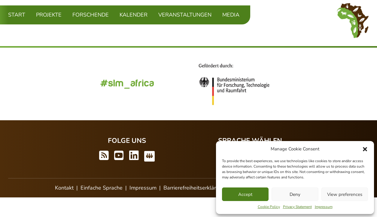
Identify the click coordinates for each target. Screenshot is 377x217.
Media (230, 14)
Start (16, 14)
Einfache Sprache (102, 187)
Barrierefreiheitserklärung (194, 187)
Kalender (133, 14)
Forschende (90, 14)
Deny (295, 194)
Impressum (324, 206)
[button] (365, 149)
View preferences (344, 194)
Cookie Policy (269, 206)
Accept (245, 194)
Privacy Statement (297, 206)
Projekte (49, 14)
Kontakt (64, 187)
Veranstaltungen (184, 14)
